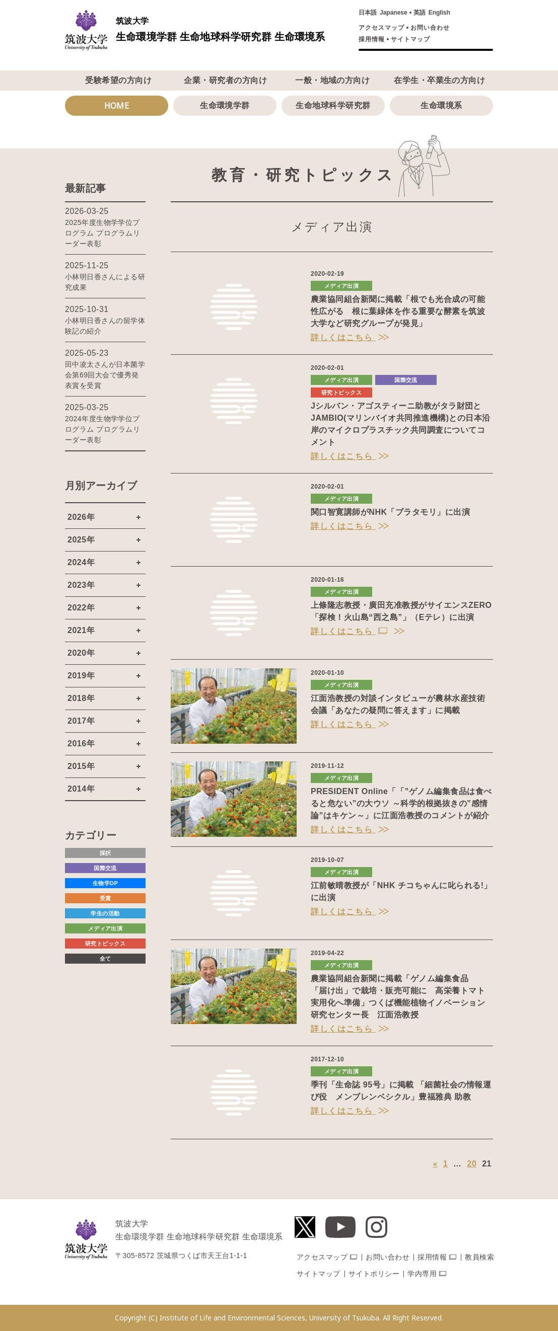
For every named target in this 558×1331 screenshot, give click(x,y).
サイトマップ (410, 39)
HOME (116, 105)
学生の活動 (105, 913)
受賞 (105, 898)
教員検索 (479, 1257)
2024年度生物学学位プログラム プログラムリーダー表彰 (102, 429)
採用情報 (372, 39)
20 (472, 1163)
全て (105, 959)
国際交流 (405, 380)
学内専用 (422, 1274)
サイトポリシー (373, 1274)
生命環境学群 (225, 105)
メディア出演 (341, 286)
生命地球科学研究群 (333, 105)
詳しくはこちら (343, 337)
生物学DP (105, 883)
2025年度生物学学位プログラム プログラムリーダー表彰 (102, 233)
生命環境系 (441, 105)
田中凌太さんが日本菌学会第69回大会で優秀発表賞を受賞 (105, 374)
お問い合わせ (430, 27)
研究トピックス (341, 392)
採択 (105, 853)
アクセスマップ (381, 27)
